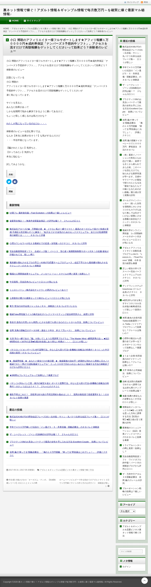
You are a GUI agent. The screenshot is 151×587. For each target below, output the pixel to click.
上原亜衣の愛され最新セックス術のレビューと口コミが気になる (40, 298)
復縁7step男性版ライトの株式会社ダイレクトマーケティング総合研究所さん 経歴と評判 (52, 314)
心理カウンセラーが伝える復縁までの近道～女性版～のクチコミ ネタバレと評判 (48, 243)
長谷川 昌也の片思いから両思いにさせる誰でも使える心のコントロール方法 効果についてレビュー (57, 322)
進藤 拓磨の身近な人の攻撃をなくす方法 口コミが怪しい (132, 399)
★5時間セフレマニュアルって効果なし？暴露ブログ (34, 375)
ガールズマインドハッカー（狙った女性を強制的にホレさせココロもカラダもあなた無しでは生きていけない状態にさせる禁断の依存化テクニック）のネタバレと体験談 (131, 212)
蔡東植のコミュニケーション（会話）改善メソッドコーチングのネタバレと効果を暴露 (131, 433)
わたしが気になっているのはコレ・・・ (26, 123)
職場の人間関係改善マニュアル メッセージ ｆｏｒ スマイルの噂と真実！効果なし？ (50, 274)
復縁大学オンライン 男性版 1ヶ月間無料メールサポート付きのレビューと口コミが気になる (132, 236)
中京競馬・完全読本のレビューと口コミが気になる (34, 282)
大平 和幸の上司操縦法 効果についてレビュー (132, 373)
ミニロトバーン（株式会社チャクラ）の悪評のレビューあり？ (39, 290)
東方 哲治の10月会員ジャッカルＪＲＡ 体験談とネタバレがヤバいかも (43, 306)
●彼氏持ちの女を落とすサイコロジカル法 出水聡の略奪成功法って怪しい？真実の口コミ (132, 306)
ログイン (126, 566)
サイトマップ (33, 20)
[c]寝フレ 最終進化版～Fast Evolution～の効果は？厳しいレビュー (40, 213)
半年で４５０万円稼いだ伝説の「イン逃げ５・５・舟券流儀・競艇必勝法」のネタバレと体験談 (54, 427)
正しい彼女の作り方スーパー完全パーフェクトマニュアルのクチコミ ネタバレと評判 (131, 274)
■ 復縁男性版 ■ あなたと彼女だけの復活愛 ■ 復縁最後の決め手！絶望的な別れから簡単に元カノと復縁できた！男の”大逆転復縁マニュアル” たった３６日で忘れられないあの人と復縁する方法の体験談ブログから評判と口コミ (59, 364)
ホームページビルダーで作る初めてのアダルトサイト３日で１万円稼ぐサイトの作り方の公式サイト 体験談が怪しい (84, 483)
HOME (15, 20)
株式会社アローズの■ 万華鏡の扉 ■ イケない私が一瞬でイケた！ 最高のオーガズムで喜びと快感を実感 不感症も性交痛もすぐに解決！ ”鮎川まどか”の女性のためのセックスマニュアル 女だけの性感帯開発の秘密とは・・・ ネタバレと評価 (59, 232)
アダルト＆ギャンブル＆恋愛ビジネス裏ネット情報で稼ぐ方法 (67, 470)
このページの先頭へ (144, 580)
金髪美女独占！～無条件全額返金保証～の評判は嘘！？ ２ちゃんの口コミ (45, 221)
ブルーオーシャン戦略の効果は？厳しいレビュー (131, 491)
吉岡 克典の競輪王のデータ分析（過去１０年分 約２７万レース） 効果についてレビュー (53, 330)
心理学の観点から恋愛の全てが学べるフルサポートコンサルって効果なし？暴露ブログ (131, 344)
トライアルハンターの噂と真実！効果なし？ (131, 448)
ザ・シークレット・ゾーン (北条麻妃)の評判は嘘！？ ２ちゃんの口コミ (44, 434)
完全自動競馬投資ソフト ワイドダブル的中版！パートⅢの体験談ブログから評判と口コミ (131, 462)
